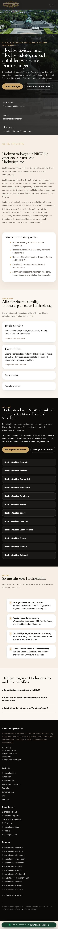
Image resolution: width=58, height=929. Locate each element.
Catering (6, 831)
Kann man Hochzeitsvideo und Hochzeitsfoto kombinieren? (24, 699)
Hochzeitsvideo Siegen (15, 538)
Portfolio (5, 788)
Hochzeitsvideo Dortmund (16, 521)
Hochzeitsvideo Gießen (15, 504)
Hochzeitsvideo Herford (15, 471)
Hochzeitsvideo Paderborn (17, 488)
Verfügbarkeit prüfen (43, 450)
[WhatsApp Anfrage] (29, 924)
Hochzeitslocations (10, 827)
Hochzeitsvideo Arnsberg (16, 496)
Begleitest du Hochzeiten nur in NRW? (22, 690)
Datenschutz (25, 909)
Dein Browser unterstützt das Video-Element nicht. (29, 22)
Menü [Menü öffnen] (52, 5)
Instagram (6, 757)
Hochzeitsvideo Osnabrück (17, 479)
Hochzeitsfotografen (11, 816)
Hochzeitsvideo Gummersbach (18, 530)
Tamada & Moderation (11, 819)
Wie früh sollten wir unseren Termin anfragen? (26, 708)
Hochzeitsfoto (8, 781)
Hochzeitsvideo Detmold (16, 555)
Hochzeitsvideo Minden (15, 547)
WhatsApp (6, 748)
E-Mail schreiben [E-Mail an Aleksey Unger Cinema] (9, 754)
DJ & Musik (7, 823)
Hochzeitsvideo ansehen (39, 86)
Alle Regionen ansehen (15, 450)
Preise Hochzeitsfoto (11, 784)
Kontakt (5, 800)
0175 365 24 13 (9, 751)
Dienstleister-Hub (9, 812)
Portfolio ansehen (12, 386)
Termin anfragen (12, 86)
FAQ (4, 796)
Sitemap (34, 909)
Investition (6, 777)
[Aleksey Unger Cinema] (14, 5)
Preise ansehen (11, 375)
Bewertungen (8, 792)
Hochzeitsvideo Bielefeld (16, 462)
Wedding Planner (9, 835)
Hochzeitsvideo (9, 773)
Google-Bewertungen (11, 760)
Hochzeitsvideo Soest (14, 513)
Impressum (16, 909)
